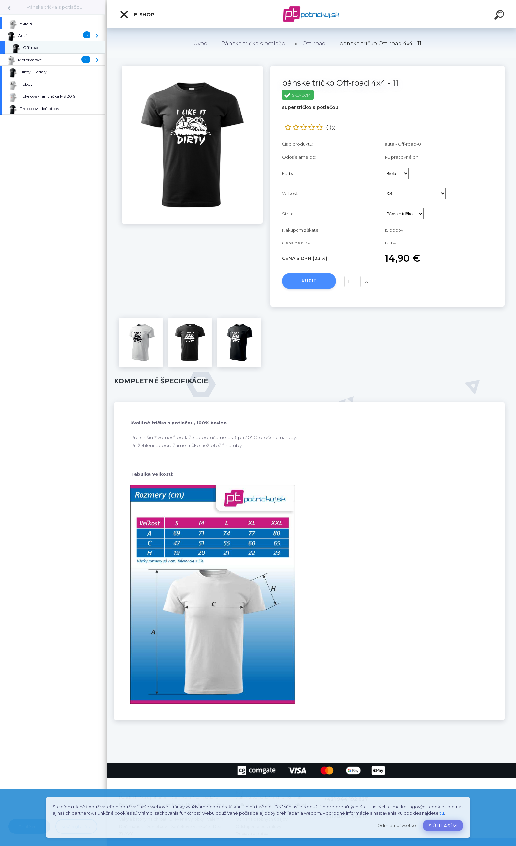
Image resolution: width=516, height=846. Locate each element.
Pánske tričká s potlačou (54, 7)
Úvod (201, 43)
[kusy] (352, 281)
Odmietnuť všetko (396, 825)
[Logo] (311, 14)
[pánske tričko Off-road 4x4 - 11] (192, 68)
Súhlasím (443, 825)
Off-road (314, 43)
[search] (500, 15)
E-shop (136, 14)
